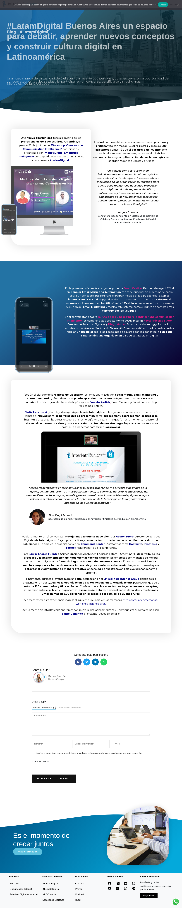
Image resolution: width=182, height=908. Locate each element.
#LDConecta (49, 894)
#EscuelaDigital (51, 889)
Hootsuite (135, 544)
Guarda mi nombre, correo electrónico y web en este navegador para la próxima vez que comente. (89, 753)
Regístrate (148, 895)
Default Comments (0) (44, 707)
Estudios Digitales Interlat (24, 894)
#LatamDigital (50, 883)
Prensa (78, 889)
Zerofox (70, 547)
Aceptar (163, 5)
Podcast (79, 894)
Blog (78, 899)
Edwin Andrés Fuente (43, 554)
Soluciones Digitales (53, 899)
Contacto (80, 883)
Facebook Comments (69, 707)
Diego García (117, 324)
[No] (178, 4)
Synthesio (150, 544)
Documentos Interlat (21, 889)
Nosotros (15, 883)
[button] (78, 661)
